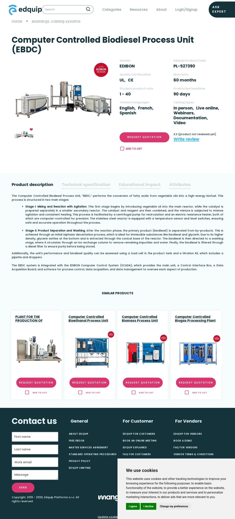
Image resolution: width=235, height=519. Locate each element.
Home (17, 21)
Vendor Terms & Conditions (194, 454)
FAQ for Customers (137, 454)
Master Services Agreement (88, 447)
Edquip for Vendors (188, 433)
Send (23, 487)
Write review (186, 139)
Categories (111, 9)
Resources (139, 9)
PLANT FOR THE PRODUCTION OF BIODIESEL (29, 319)
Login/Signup (186, 9)
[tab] (32, 184)
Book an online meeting (140, 440)
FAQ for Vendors (186, 447)
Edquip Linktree (80, 467)
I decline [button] (148, 506)
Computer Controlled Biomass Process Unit (140, 319)
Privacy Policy (79, 461)
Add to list (131, 149)
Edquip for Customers (139, 433)
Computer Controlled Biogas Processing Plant (195, 319)
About (161, 9)
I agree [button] (133, 506)
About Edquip (79, 433)
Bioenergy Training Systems (56, 21)
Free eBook (76, 440)
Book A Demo (183, 440)
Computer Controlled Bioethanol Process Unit (88, 319)
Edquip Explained (135, 447)
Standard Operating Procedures (93, 454)
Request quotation (144, 137)
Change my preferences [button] (174, 506)
